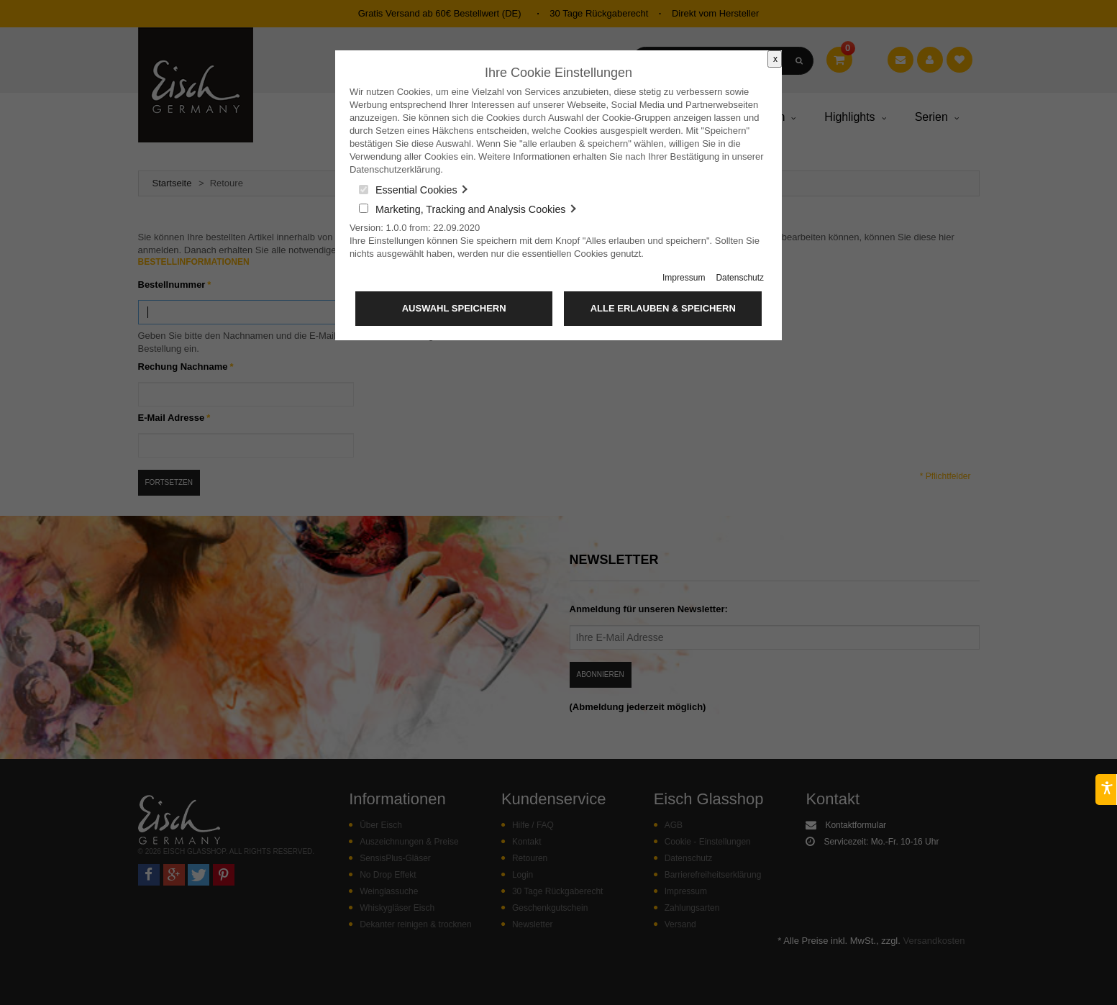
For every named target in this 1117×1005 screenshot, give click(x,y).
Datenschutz (740, 278)
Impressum (683, 278)
